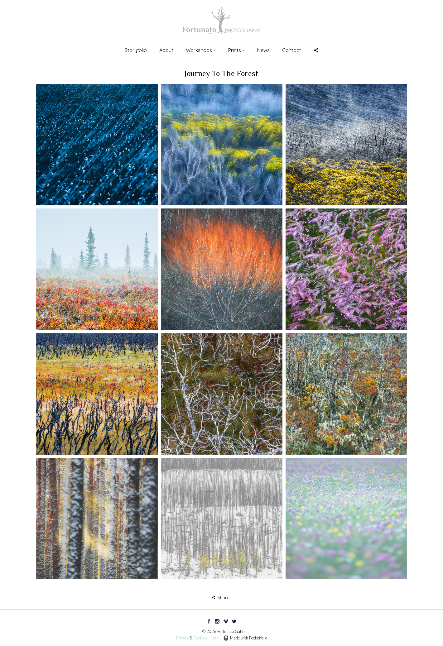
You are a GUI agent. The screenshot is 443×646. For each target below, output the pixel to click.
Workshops (201, 50)
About (166, 50)
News (263, 50)
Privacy (182, 637)
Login (214, 637)
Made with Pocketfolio (245, 638)
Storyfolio (136, 50)
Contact (291, 50)
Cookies (200, 637)
